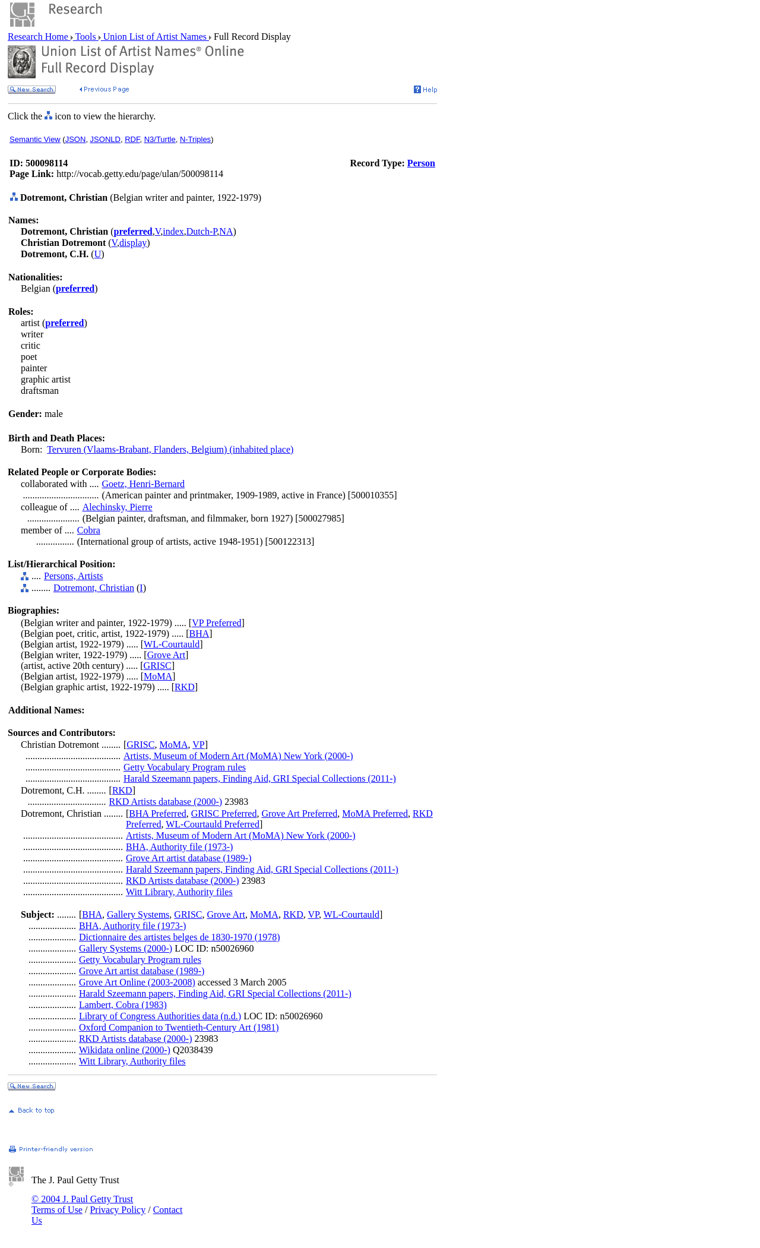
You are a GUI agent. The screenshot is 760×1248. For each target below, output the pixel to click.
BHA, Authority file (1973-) (179, 847)
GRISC (158, 666)
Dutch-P (201, 231)
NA (226, 231)
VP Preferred (216, 623)
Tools (86, 36)
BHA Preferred (157, 813)
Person (421, 163)
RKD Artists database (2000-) (166, 802)
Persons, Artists (73, 576)
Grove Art (166, 655)
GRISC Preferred (224, 813)
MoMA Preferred (375, 813)
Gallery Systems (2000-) (125, 948)
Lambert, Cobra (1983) (123, 1005)
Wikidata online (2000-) (124, 1050)
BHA (199, 633)
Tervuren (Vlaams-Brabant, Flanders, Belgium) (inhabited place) (170, 449)
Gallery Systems (138, 914)
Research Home (39, 36)
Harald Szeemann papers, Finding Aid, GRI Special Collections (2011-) (260, 778)
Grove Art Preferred (299, 813)
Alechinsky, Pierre (118, 507)
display (133, 243)
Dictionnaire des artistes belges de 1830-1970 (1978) (179, 937)
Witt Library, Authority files (179, 892)
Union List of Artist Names (155, 36)
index (173, 231)
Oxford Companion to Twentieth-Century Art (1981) (179, 1027)
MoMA (158, 676)
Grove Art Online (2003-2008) (137, 982)
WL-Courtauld (172, 644)
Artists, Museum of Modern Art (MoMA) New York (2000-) (238, 756)
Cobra (88, 530)
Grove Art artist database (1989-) (188, 858)
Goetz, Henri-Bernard (143, 484)
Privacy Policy (117, 1210)
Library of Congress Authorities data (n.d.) (160, 1016)
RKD (185, 687)
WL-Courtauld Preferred (212, 824)
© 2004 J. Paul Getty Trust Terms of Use (82, 1204)
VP (198, 745)
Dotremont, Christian (93, 588)
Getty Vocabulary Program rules (185, 767)
